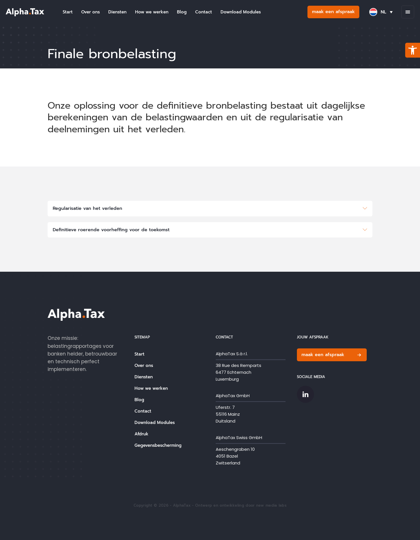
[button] (412, 50)
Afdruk (141, 434)
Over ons (90, 12)
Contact (203, 12)
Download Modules (241, 12)
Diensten (117, 12)
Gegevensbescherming (158, 445)
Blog (182, 12)
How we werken (151, 12)
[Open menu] (407, 12)
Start (68, 12)
